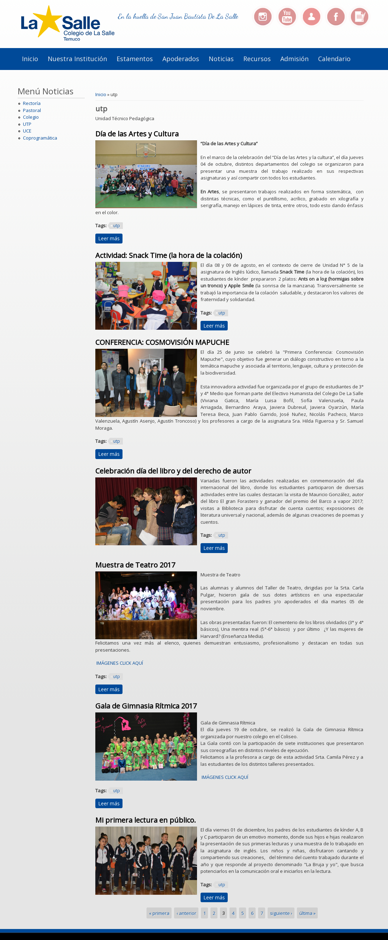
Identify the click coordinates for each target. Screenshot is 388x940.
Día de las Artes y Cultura (137, 134)
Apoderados (180, 58)
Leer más (110, 238)
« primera (159, 913)
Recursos (257, 58)
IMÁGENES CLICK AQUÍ (119, 663)
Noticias (221, 58)
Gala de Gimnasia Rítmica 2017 (146, 706)
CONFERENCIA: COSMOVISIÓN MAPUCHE (162, 342)
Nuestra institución (77, 58)
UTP (27, 124)
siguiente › (281, 913)
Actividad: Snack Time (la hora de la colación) (168, 255)
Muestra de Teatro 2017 (135, 565)
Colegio (31, 117)
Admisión (294, 58)
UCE (27, 131)
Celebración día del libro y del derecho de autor (173, 471)
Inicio (30, 58)
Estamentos (135, 58)
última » (307, 913)
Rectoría (32, 103)
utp (116, 226)
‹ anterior (186, 913)
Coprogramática (40, 138)
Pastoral (32, 110)
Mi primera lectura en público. (145, 820)
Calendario (334, 58)
